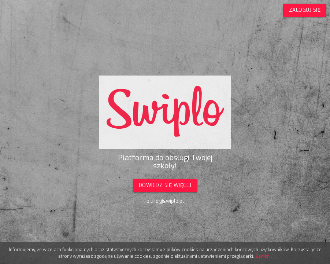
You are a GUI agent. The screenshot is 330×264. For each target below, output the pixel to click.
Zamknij (263, 256)
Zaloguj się (305, 10)
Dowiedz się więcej (165, 185)
